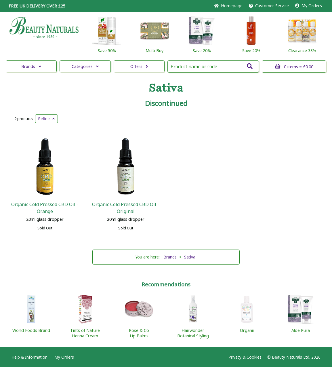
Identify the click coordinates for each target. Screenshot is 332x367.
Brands (31, 66)
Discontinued (166, 103)
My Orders (308, 5)
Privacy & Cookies (245, 357)
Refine (46, 118)
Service (269, 5)
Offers (139, 66)
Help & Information (29, 357)
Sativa (166, 88)
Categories (85, 66)
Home (228, 5)
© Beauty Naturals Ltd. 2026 (293, 357)
